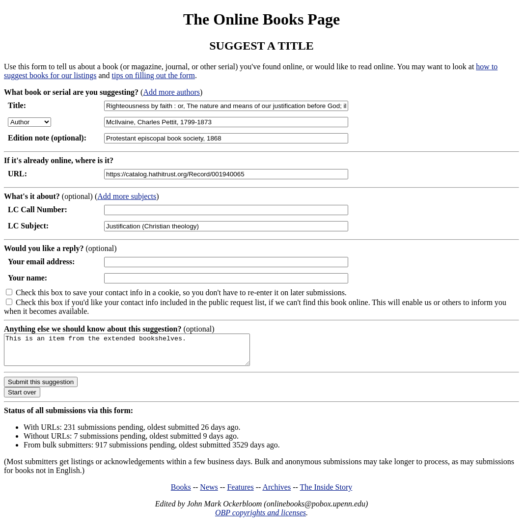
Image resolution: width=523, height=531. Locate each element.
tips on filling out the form (153, 75)
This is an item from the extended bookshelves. (141, 353)
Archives (276, 493)
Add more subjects (126, 196)
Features (240, 493)
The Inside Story (326, 493)
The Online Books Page (261, 19)
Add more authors (171, 92)
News (209, 493)
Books (181, 493)
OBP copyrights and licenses (260, 518)
